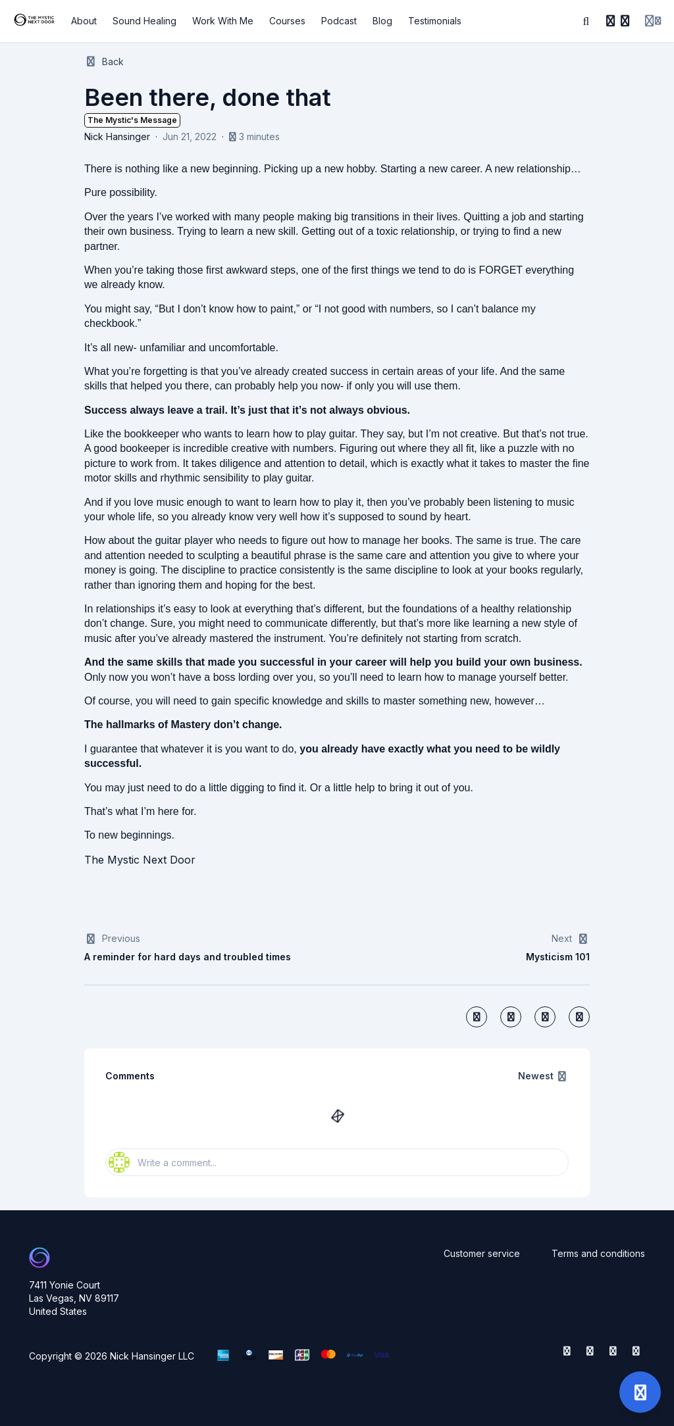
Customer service (482, 1253)
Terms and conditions (598, 1253)
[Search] (586, 21)
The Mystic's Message (132, 120)
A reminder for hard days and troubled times (187, 956)
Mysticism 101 (558, 956)
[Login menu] (653, 21)
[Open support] (640, 1392)
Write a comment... (163, 1162)
